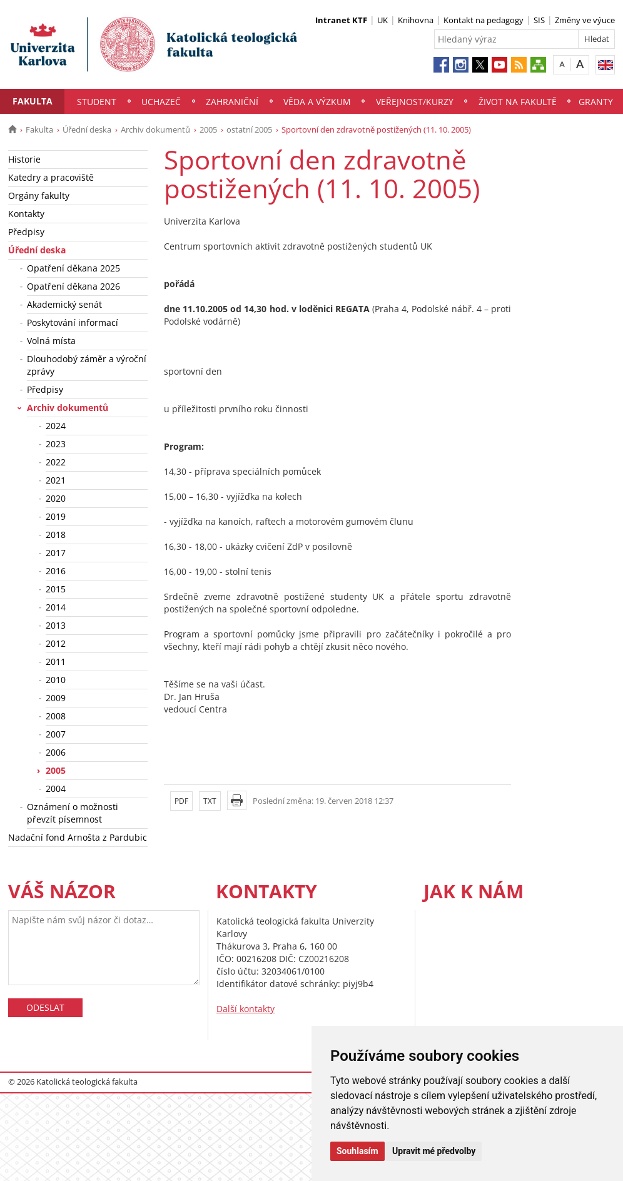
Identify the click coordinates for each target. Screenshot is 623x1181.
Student (96, 102)
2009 (56, 698)
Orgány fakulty (38, 195)
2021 (56, 480)
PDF (181, 801)
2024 (56, 426)
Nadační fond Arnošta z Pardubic (77, 837)
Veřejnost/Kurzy (414, 102)
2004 (56, 788)
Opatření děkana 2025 (73, 268)
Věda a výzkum (317, 102)
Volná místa (51, 341)
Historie (24, 159)
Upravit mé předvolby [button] (433, 1151)
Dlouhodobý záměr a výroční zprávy (86, 365)
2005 (208, 129)
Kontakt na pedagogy (483, 20)
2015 (56, 589)
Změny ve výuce (585, 20)
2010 (56, 680)
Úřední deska (87, 129)
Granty (596, 102)
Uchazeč (161, 102)
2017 (56, 553)
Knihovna (415, 20)
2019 (56, 516)
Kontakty (26, 214)
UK (382, 20)
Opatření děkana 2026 (73, 286)
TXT (209, 801)
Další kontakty (245, 1009)
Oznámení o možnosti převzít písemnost (72, 813)
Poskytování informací (72, 322)
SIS (539, 20)
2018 (56, 534)
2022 (56, 462)
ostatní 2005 (249, 129)
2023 (56, 444)
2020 (56, 498)
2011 (56, 661)
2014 (56, 607)
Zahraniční (232, 102)
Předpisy (26, 232)
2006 (56, 752)
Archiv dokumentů (155, 129)
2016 (56, 571)
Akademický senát (64, 304)
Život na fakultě (518, 102)
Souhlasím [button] (357, 1151)
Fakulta (33, 101)
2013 (56, 625)
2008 (56, 716)
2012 (56, 643)
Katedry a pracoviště (51, 177)
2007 (56, 734)
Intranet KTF (341, 20)
